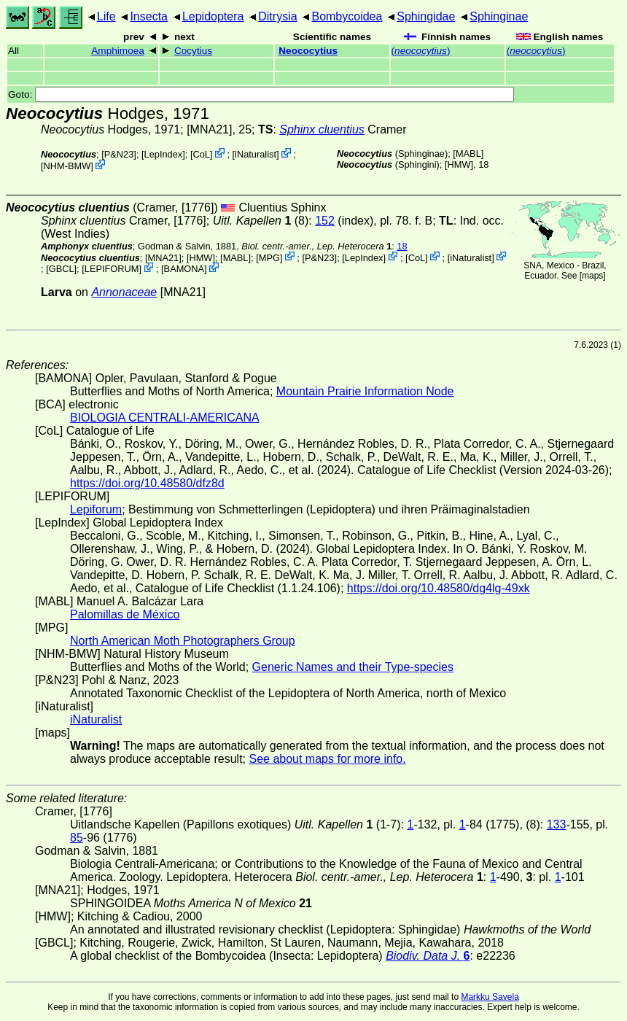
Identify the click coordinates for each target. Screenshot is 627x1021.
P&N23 (119, 154)
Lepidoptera (213, 16)
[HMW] (459, 164)
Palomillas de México (124, 614)
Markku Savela (489, 997)
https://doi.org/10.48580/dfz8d (147, 483)
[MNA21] (209, 129)
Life (106, 16)
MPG (269, 257)
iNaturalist (255, 154)
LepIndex (163, 154)
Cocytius (193, 50)
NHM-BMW (67, 165)
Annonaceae (124, 292)
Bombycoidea (346, 16)
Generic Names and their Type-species (352, 667)
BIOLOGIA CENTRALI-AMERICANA (165, 417)
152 (325, 220)
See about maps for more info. (327, 759)
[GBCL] (61, 268)
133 (556, 824)
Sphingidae (426, 16)
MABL (468, 153)
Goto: (261, 94)
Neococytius (308, 50)
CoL (200, 154)
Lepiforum (96, 509)
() (421, 50)
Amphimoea (117, 50)
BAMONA (184, 268)
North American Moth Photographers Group (182, 640)
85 (76, 837)
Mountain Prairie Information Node (365, 391)
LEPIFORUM (112, 268)
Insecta (149, 16)
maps (592, 276)
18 (402, 246)
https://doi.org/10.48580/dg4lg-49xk (438, 588)
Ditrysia (277, 16)
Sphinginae (499, 16)
